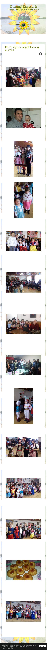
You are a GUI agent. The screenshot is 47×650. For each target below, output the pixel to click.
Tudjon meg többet (7, 648)
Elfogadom (42, 646)
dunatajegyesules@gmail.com (19, 640)
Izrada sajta (23, 642)
